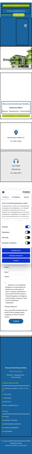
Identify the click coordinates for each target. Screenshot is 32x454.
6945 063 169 (16, 169)
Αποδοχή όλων (16, 250)
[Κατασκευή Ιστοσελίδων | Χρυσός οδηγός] (2, 450)
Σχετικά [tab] (26, 197)
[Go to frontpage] (15, 44)
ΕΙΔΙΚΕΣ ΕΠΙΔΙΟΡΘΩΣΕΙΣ (11, 427)
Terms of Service (19, 314)
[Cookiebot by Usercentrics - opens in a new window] (23, 192)
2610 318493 (16, 166)
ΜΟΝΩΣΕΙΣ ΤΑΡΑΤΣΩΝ (10, 420)
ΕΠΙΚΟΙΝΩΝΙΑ (8, 431)
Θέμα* (6, 272)
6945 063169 (7, 398)
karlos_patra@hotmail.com (17, 11)
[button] (6, 14)
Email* (6, 267)
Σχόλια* (7, 276)
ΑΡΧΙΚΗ (6, 416)
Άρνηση (16, 260)
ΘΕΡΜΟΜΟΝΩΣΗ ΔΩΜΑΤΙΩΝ (12, 424)
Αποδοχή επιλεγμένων (16, 255)
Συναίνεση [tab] (5, 197)
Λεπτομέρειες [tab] (16, 197)
